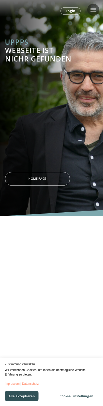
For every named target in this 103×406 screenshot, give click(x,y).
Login (70, 10)
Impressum (12, 384)
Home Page (37, 178)
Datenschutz (30, 384)
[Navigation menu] (93, 10)
